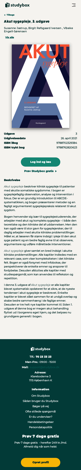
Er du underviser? (40, 416)
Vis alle (9, 37)
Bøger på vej (40, 406)
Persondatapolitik (40, 427)
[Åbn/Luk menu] (74, 5)
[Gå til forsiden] (17, 5)
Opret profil (40, 462)
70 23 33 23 (43, 356)
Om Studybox (40, 395)
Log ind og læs (40, 161)
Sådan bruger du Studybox (40, 401)
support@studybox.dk (44, 367)
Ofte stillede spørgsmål (40, 411)
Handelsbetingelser (41, 422)
